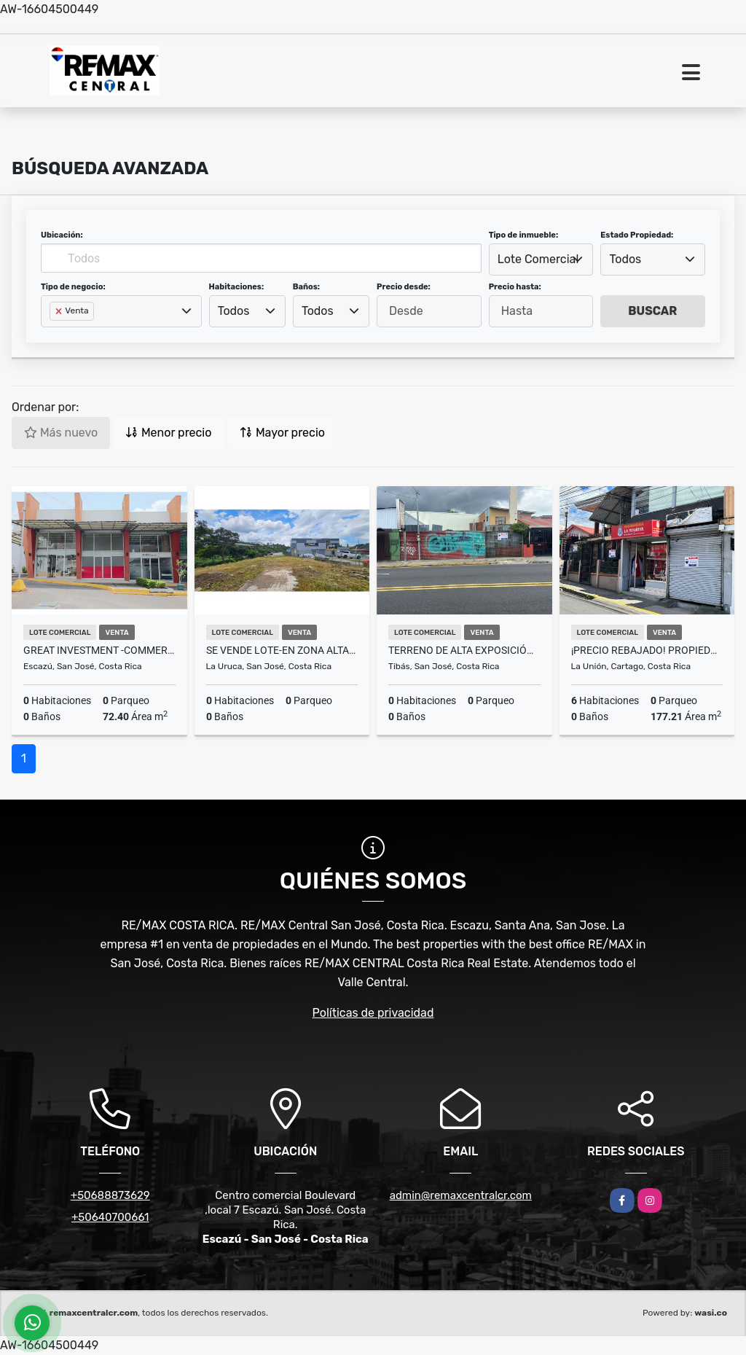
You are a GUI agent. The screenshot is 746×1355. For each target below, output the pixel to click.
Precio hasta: (515, 287)
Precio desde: (404, 287)
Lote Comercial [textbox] (538, 259)
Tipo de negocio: (73, 287)
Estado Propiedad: (636, 235)
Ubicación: (62, 235)
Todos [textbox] (626, 259)
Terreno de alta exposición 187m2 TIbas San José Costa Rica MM (464, 650)
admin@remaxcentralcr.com (461, 1195)
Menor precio (168, 433)
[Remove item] (60, 311)
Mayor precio (282, 433)
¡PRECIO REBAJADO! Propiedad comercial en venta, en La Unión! (647, 650)
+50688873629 (110, 1195)
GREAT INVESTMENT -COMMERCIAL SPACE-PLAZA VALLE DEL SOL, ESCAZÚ (99, 650)
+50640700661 (110, 1217)
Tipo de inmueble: (523, 235)
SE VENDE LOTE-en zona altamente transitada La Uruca (282, 650)
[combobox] (541, 259)
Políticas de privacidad (373, 1013)
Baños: (306, 287)
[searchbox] (54, 334)
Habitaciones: (236, 287)
